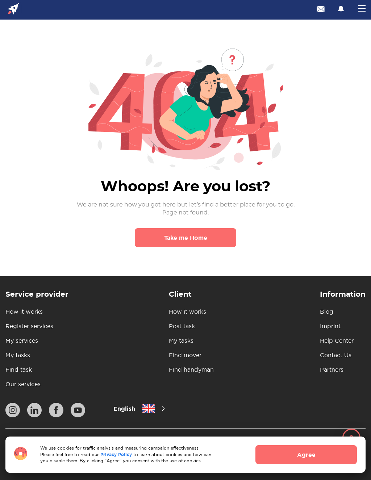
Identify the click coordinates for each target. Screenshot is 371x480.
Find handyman (191, 369)
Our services (23, 384)
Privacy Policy (116, 454)
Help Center (337, 340)
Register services (29, 326)
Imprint (330, 326)
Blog (326, 311)
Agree (306, 454)
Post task (182, 326)
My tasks (17, 355)
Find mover (185, 355)
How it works (24, 311)
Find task (18, 369)
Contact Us (335, 355)
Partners (331, 369)
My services (21, 340)
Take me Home (185, 237)
